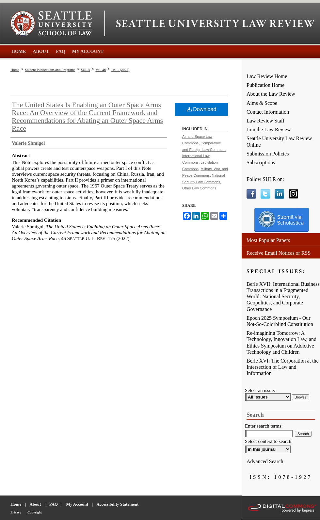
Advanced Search (265, 461)
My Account (77, 504)
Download (201, 109)
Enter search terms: (264, 426)
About (35, 504)
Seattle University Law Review (215, 23)
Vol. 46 (100, 70)
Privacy (15, 512)
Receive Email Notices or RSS (279, 253)
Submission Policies (268, 153)
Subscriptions (261, 162)
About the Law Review (271, 94)
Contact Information (268, 112)
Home (14, 70)
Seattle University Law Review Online (279, 141)
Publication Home (265, 85)
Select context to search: (269, 441)
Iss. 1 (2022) (120, 70)
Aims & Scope (262, 103)
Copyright (34, 512)
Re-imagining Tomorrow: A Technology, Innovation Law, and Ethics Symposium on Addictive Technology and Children (281, 342)
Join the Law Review (269, 129)
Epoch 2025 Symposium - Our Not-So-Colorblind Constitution (280, 321)
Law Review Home (267, 76)
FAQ (53, 504)
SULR (85, 70)
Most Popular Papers (268, 240)
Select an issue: (260, 390)
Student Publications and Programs (50, 70)
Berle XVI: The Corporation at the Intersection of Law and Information (283, 367)
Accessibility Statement (117, 504)
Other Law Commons (199, 188)
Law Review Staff (265, 120)
